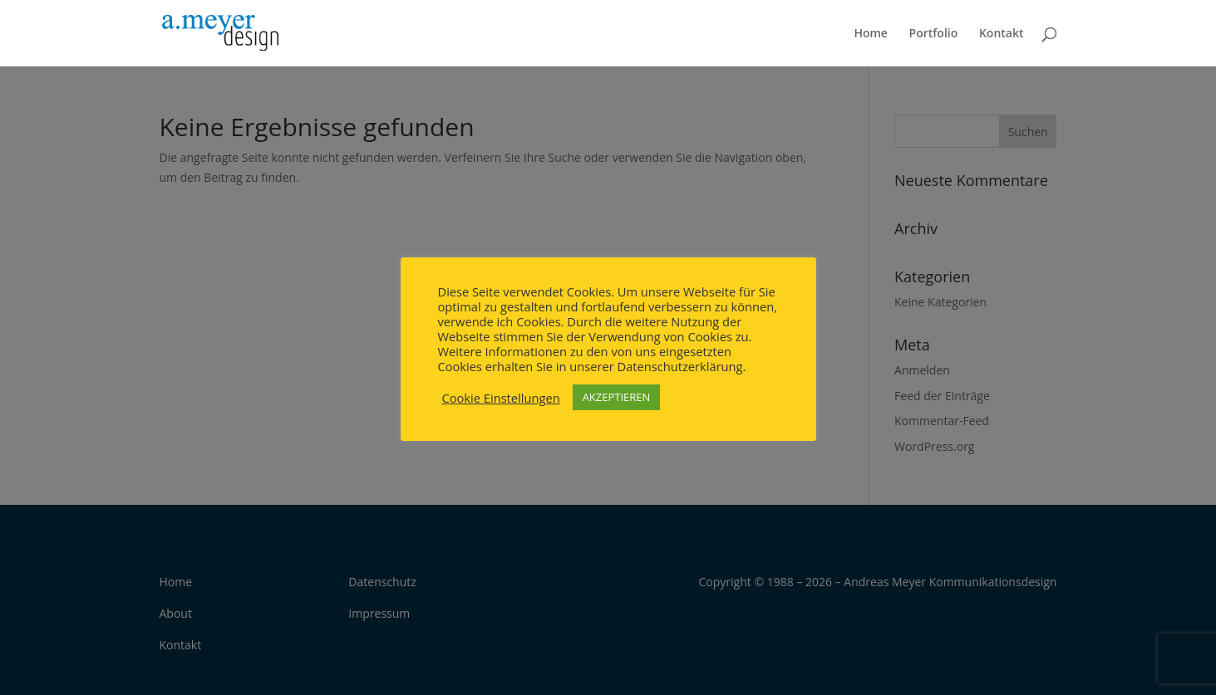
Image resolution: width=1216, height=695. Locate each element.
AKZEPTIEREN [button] (617, 396)
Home (871, 34)
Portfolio (933, 34)
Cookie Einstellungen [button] (501, 397)
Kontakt (1001, 34)
